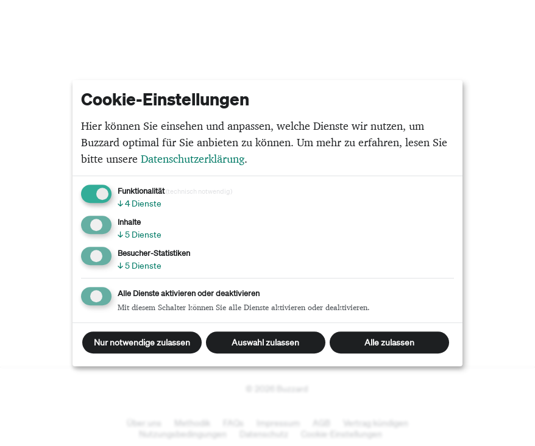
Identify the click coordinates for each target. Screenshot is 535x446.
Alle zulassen (389, 342)
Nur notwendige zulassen (142, 342)
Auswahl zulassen (265, 342)
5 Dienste (139, 234)
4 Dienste (139, 203)
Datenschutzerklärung (192, 159)
